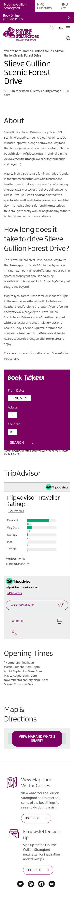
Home (27, 51)
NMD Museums (44, 6)
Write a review (15, 559)
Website (37, 621)
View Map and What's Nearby (37, 738)
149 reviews (16, 511)
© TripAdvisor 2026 (17, 564)
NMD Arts (64, 6)
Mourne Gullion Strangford (15, 6)
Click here (10, 353)
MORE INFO (31, 818)
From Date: (16, 390)
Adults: (13, 407)
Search (17, 442)
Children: (14, 424)
